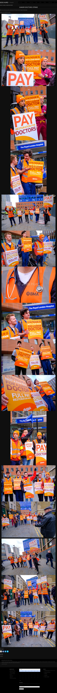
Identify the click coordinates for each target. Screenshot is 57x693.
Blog (36, 2)
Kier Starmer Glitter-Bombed (12, 674)
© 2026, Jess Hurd (46, 676)
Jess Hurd (4, 2)
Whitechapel (18, 662)
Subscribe (21, 688)
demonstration (20, 661)
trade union (3, 662)
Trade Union (50, 2)
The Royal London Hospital (51, 661)
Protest (45, 2)
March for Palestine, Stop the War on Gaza (12, 671)
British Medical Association (13, 661)
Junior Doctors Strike (28, 7)
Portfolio (26, 2)
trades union (10, 662)
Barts (9, 661)
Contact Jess (31, 2)
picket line (34, 661)
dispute (23, 661)
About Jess (20, 2)
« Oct (20, 680)
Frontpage (3, 661)
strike (38, 661)
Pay (28, 661)
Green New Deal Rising (13, 678)
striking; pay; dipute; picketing (43, 661)
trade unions (6, 662)
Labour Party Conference (11, 676)
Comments (45, 675)
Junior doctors (26, 661)
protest (36, 661)
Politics (40, 2)
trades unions (14, 662)
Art (54, 2)
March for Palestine (12, 672)
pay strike (31, 661)
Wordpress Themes (46, 670)
